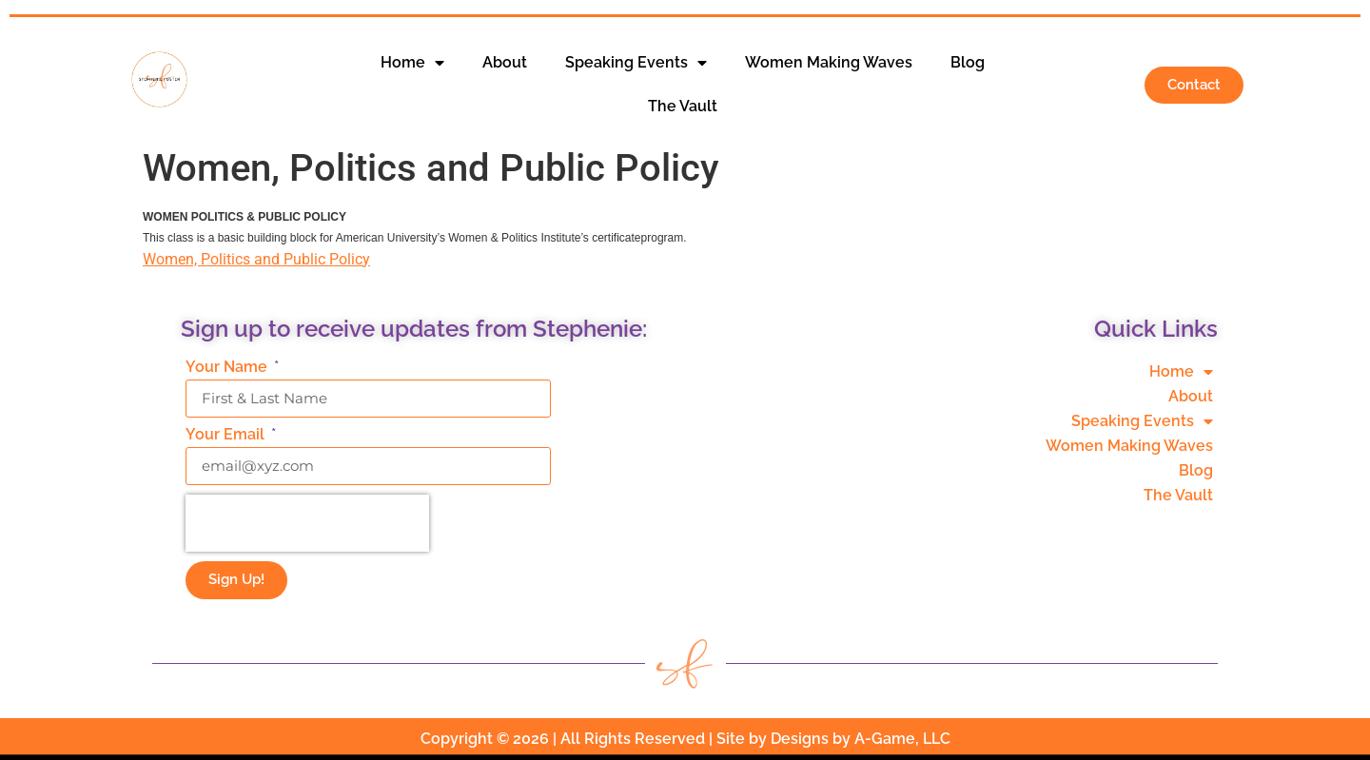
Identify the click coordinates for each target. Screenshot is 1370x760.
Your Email (227, 435)
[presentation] (307, 523)
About (504, 62)
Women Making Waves (828, 62)
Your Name (228, 368)
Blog (967, 62)
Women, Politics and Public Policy (256, 259)
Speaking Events (636, 63)
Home (412, 63)
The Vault (682, 106)
